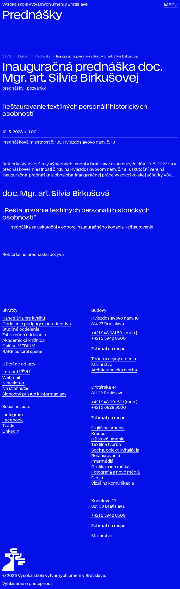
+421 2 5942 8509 (108, 515)
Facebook (12, 420)
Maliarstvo (101, 365)
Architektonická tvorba (114, 370)
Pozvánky (36, 88)
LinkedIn (10, 431)
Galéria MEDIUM (18, 346)
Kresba (98, 434)
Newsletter (13, 383)
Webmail (11, 378)
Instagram (12, 415)
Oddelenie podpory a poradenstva (36, 324)
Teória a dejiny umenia (113, 359)
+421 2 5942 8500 (108, 338)
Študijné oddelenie (20, 329)
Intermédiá (102, 461)
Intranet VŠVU (16, 372)
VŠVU (6, 56)
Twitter (9, 426)
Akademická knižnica (23, 341)
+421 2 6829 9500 (108, 407)
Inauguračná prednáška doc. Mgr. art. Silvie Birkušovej (97, 56)
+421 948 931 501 (107, 333)
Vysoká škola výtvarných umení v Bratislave (45, 4)
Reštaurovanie (105, 456)
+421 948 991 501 (107, 402)
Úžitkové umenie (108, 439)
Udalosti (23, 56)
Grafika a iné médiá (110, 467)
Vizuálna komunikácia (112, 483)
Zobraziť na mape (108, 349)
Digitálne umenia (108, 428)
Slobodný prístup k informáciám (34, 394)
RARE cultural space (22, 352)
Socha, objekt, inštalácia (115, 450)
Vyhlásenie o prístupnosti (27, 584)
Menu (171, 5)
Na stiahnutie (15, 389)
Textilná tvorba (106, 445)
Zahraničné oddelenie (24, 335)
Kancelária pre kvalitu (23, 318)
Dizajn (97, 478)
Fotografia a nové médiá (115, 472)
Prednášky (43, 56)
